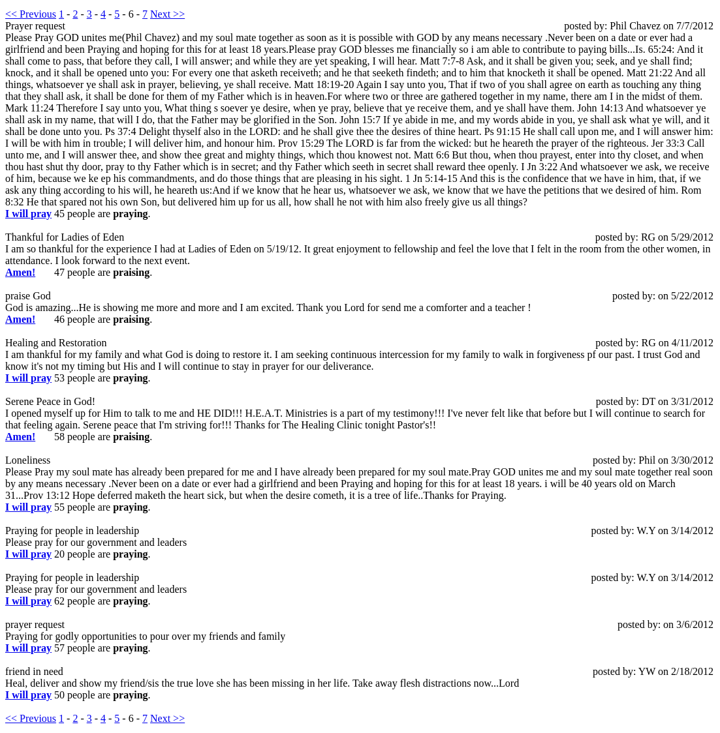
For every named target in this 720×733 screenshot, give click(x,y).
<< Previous (30, 14)
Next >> (167, 14)
